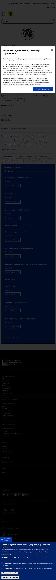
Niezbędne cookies (10, 557)
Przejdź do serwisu (43, 89)
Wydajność (8, 563)
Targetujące (8, 568)
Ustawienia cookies (7, 539)
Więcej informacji (6, 554)
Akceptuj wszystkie (10, 577)
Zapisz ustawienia (10, 573)
